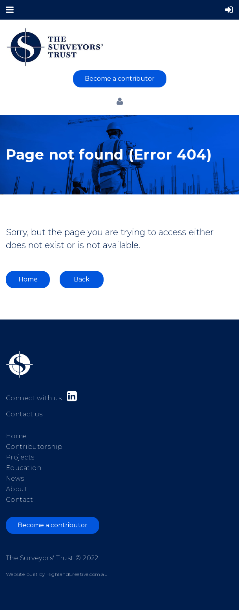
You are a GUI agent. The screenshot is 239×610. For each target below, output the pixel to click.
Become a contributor (120, 78)
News (15, 478)
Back (81, 279)
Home (28, 279)
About (16, 489)
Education (23, 468)
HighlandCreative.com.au (77, 574)
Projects (20, 457)
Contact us (24, 414)
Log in (120, 101)
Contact (19, 499)
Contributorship (34, 446)
